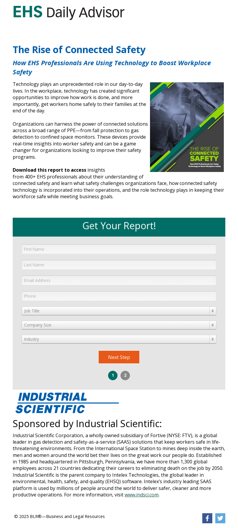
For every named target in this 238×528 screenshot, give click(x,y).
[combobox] (119, 311)
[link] (69, 12)
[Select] (119, 311)
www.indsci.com (142, 494)
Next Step (119, 357)
